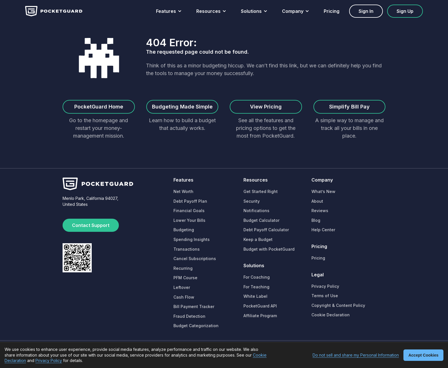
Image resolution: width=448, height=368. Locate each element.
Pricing (331, 11)
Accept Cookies (423, 355)
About (317, 201)
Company (292, 11)
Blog (315, 220)
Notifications (256, 210)
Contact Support (90, 225)
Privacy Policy (325, 286)
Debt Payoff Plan (190, 201)
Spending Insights (191, 239)
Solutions (251, 11)
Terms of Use (324, 295)
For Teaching (256, 286)
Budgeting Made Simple (182, 107)
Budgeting (183, 229)
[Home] (53, 11)
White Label (255, 296)
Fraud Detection (189, 316)
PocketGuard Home (98, 107)
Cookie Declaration (330, 314)
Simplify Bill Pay (349, 107)
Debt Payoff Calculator (266, 229)
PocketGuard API (260, 305)
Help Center (323, 229)
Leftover (181, 287)
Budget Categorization (196, 325)
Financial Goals (189, 210)
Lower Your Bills (189, 220)
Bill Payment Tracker (193, 306)
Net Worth (183, 191)
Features (166, 11)
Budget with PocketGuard (269, 249)
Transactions (186, 249)
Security (251, 201)
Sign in (366, 11)
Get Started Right (260, 191)
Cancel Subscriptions (194, 258)
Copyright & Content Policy (338, 305)
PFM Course (185, 277)
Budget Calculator (261, 220)
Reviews (319, 210)
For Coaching (256, 277)
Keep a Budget (258, 239)
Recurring (183, 268)
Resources (208, 11)
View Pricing (266, 107)
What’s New (323, 191)
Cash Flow (183, 297)
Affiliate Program (260, 315)
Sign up (405, 11)
